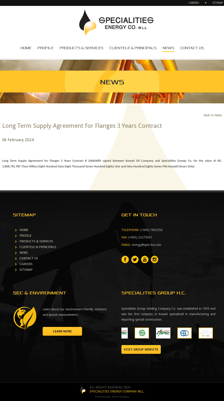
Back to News (213, 115)
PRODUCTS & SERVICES (81, 48)
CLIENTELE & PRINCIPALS (132, 48)
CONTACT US (192, 48)
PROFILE (45, 48)
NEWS (168, 48)
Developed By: (112, 396)
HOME (25, 48)
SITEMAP (217, 2)
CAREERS (194, 2)
